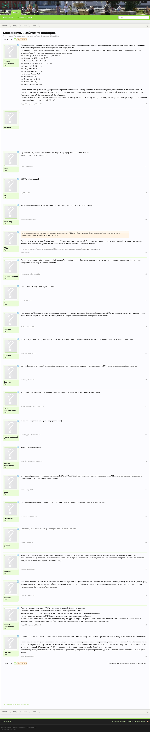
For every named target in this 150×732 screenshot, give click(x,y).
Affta (6, 248)
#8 (146, 327)
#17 (146, 569)
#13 (146, 461)
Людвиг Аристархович (10, 409)
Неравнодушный (11, 276)
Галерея (26, 12)
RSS (147, 721)
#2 (146, 166)
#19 (146, 625)
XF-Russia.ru (11, 729)
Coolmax (7, 382)
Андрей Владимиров (43, 36)
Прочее (16, 36)
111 (5, 303)
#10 (146, 380)
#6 (146, 274)
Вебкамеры (39, 12)
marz (6, 492)
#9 (146, 353)
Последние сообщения (24, 17)
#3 (146, 193)
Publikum (7, 329)
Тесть (6, 169)
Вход (144, 2)
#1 (146, 104)
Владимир (8, 222)
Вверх (143, 721)
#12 (146, 434)
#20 (146, 656)
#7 (146, 300)
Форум (16, 13)
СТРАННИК (8, 518)
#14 (146, 490)
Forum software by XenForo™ (18, 727)
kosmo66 (7, 571)
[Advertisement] (84, 128)
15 (5, 195)
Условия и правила (118, 721)
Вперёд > (24, 39)
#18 (146, 595)
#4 (146, 219)
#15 (146, 516)
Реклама (7, 127)
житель (7, 545)
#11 (146, 406)
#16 (146, 542)
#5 (146, 252)
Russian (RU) (6, 721)
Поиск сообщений (8, 17)
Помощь (130, 721)
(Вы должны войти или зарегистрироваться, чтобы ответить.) (127, 663)
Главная (5, 12)
